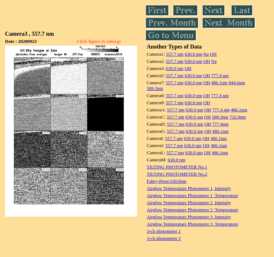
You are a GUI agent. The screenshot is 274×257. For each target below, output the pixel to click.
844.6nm (237, 82)
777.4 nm (220, 75)
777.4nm (220, 124)
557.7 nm (174, 54)
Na (206, 54)
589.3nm (155, 88)
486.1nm (219, 82)
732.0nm (237, 117)
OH (213, 54)
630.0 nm (193, 54)
